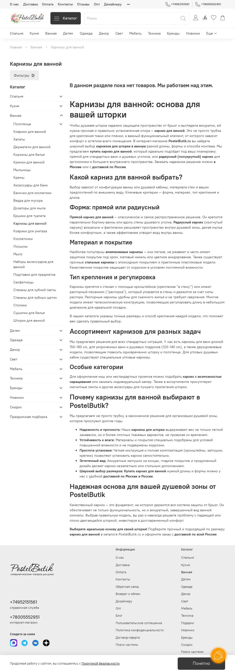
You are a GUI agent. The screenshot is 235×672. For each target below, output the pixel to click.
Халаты (19, 139)
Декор (104, 33)
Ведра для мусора (28, 200)
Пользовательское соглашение (139, 623)
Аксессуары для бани (30, 185)
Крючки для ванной (28, 162)
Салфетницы (23, 282)
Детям (68, 33)
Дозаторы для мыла (29, 208)
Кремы (18, 177)
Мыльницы (22, 170)
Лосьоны (20, 246)
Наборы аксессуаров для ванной (33, 264)
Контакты (65, 4)
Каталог (65, 18)
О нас (14, 4)
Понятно (201, 663)
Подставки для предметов (34, 274)
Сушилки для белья (29, 313)
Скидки (15, 407)
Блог (119, 615)
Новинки (193, 33)
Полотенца (22, 124)
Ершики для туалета (29, 216)
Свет (119, 33)
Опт (97, 4)
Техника (154, 33)
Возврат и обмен (128, 594)
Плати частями (127, 645)
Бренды (173, 33)
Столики (20, 305)
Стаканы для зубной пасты (34, 290)
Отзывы (83, 4)
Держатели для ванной (31, 147)
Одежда (86, 33)
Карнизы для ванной (29, 223)
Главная (16, 47)
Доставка (30, 4)
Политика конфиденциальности (140, 630)
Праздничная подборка (28, 417)
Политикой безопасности (101, 663)
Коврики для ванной (29, 131)
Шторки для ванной (29, 320)
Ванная (51, 33)
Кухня (34, 33)
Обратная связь (127, 587)
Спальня (16, 33)
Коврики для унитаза (30, 231)
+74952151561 (177, 4)
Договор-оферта (128, 637)
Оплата (47, 4)
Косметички (23, 239)
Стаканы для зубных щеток (35, 297)
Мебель (135, 33)
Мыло (17, 254)
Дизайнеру (113, 4)
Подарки (187, 623)
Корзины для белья (29, 154)
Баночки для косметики (32, 193)
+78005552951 (208, 4)
